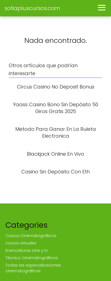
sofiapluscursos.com (32, 8)
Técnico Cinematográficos (31, 258)
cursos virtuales (20, 243)
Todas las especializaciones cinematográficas (33, 268)
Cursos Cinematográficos (30, 235)
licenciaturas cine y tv (26, 250)
